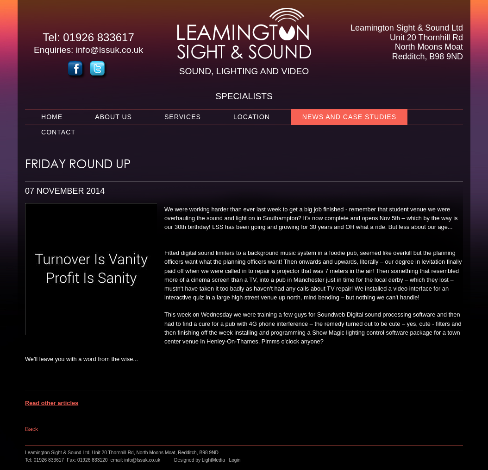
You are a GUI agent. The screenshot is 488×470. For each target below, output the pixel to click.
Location (251, 117)
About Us (113, 117)
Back (31, 429)
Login (234, 460)
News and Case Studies (349, 117)
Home (52, 117)
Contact (58, 132)
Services (182, 117)
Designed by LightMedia (199, 460)
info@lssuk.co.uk (109, 50)
